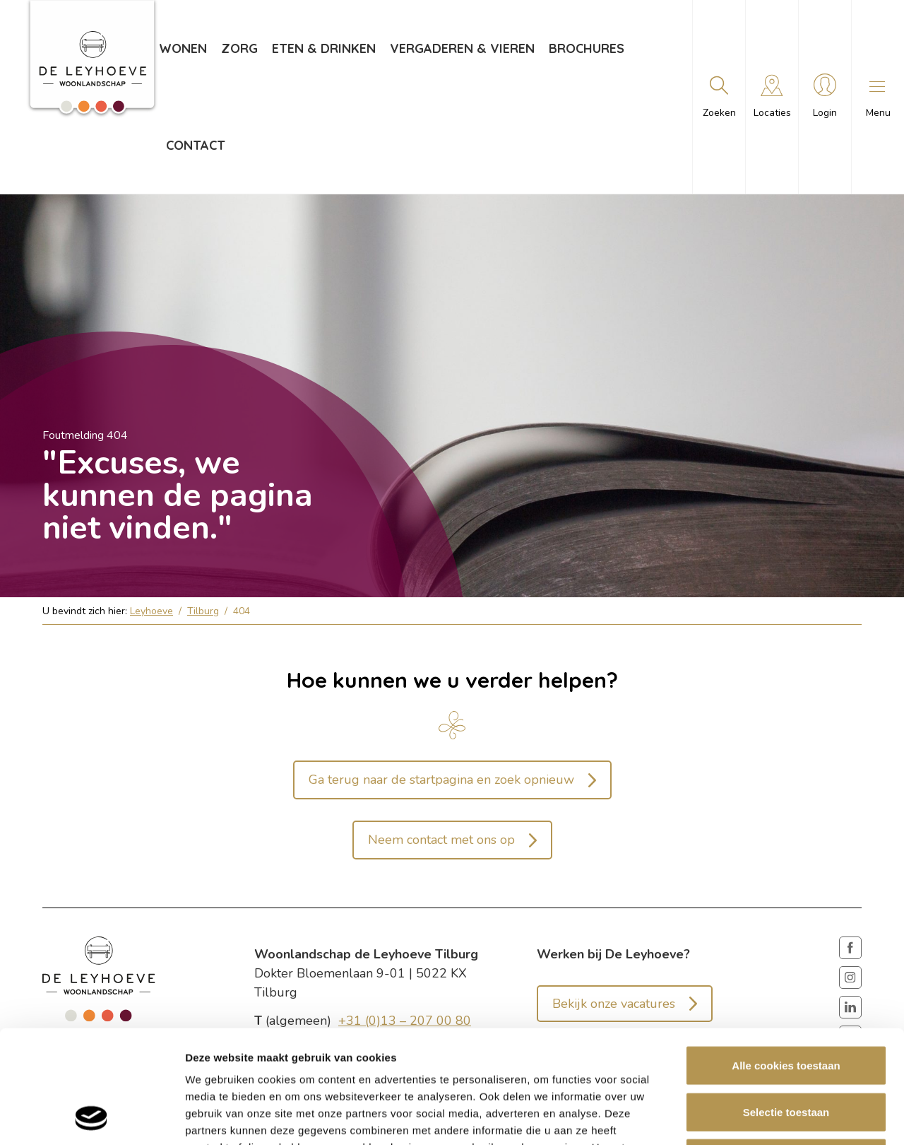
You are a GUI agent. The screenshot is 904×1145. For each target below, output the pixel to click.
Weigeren (785, 1052)
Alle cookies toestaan (786, 959)
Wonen (183, 48)
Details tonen (763, 1117)
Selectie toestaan (786, 1006)
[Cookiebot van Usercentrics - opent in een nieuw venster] (91, 1117)
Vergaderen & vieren (462, 48)
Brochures (586, 48)
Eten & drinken (324, 48)
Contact (195, 145)
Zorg (239, 48)
